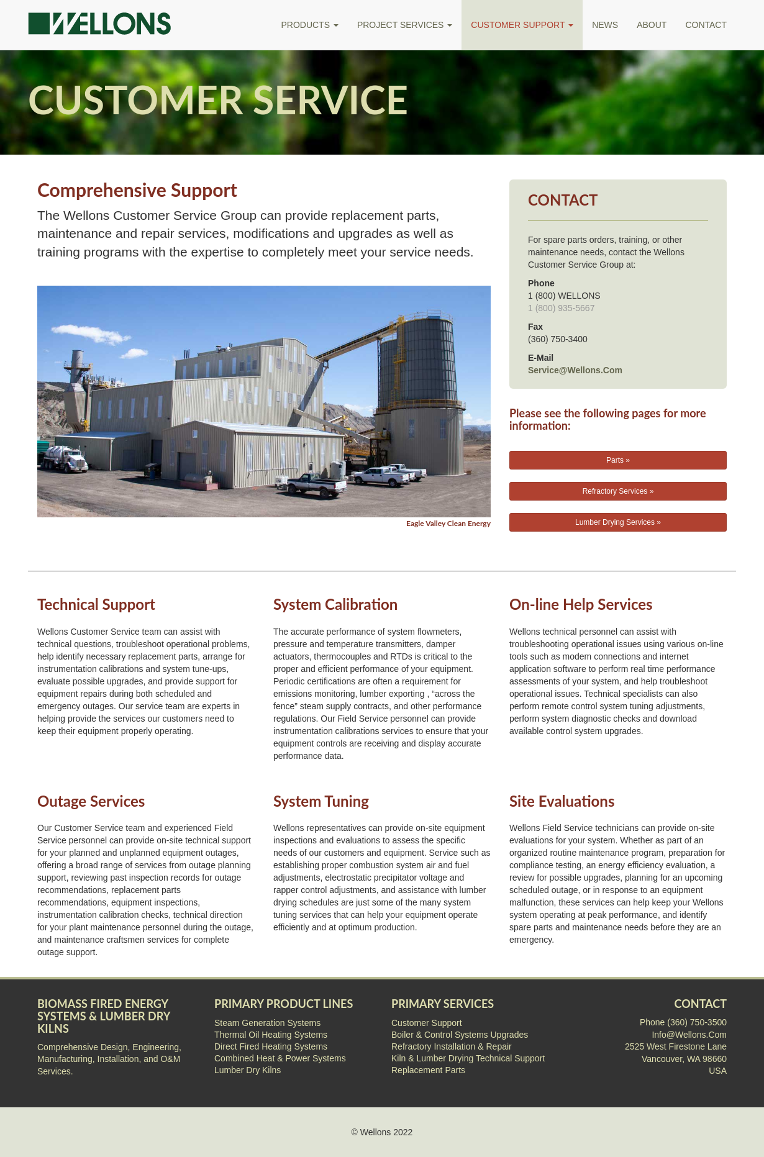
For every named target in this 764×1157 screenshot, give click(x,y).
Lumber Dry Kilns (247, 1070)
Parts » (618, 460)
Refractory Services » (618, 491)
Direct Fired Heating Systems (270, 1046)
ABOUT (651, 25)
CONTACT (706, 25)
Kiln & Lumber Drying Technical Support (468, 1058)
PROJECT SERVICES (404, 25)
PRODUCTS (309, 25)
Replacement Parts (428, 1070)
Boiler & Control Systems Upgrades (459, 1035)
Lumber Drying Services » (618, 522)
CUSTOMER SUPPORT (522, 25)
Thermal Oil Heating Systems (270, 1035)
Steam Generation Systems (267, 1023)
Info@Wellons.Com (689, 1035)
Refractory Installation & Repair (451, 1046)
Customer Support (426, 1023)
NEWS (605, 25)
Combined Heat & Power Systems (280, 1058)
